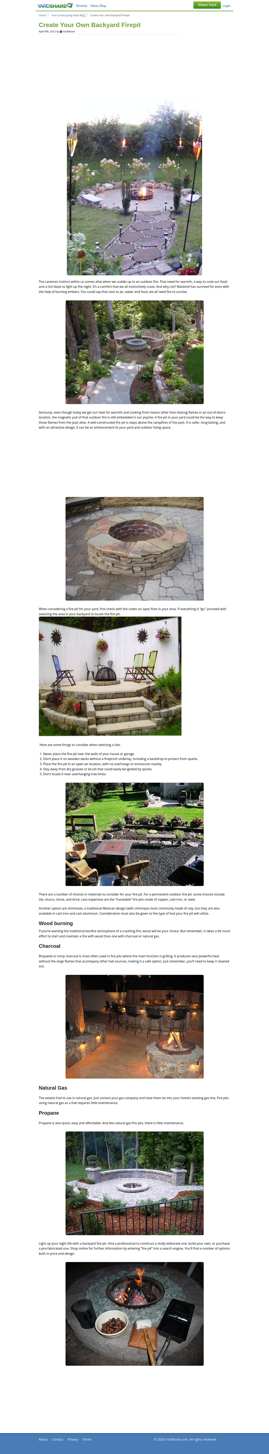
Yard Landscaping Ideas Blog (68, 15)
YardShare (55, 5)
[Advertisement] (134, 64)
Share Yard (207, 5)
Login (226, 6)
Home (42, 15)
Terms (87, 1439)
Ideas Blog (98, 6)
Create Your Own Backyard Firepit (110, 15)
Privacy (73, 1439)
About (43, 1439)
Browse (81, 6)
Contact (57, 1439)
